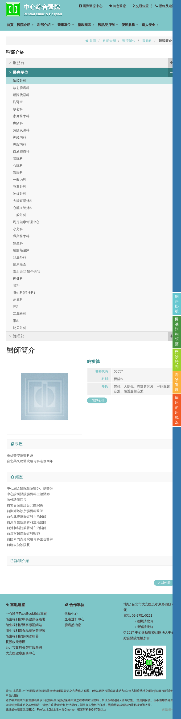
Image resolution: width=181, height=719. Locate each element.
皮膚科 (18, 299)
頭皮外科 (19, 257)
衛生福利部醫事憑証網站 (24, 625)
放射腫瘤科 (21, 88)
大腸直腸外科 (23, 201)
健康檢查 (19, 264)
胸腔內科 (19, 144)
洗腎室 (18, 102)
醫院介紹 (25, 25)
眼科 (16, 321)
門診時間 (177, 359)
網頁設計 (167, 709)
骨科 (16, 285)
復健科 (18, 278)
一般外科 (19, 215)
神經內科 (19, 137)
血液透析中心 (74, 619)
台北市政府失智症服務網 (24, 647)
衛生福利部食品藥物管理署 (25, 630)
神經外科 (19, 194)
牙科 (16, 307)
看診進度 (177, 382)
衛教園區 (86, 25)
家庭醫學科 (21, 116)
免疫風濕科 (21, 130)
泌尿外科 (19, 328)
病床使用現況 (177, 410)
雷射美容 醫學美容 (26, 271)
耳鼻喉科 (19, 314)
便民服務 (130, 25)
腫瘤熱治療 (21, 250)
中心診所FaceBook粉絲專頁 (26, 613)
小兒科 (18, 229)
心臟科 (18, 165)
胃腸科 (147, 41)
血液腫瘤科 (21, 151)
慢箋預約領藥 (177, 331)
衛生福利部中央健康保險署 (25, 619)
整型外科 (19, 187)
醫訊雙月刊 (108, 25)
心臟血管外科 (23, 208)
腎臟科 (18, 158)
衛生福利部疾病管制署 (22, 636)
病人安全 (150, 25)
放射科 (18, 109)
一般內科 (19, 179)
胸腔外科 (19, 81)
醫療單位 (129, 41)
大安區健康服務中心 (20, 653)
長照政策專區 (15, 642)
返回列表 (164, 582)
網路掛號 (177, 303)
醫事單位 (66, 25)
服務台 (92, 63)
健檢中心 (71, 613)
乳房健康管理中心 (26, 222)
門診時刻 (97, 400)
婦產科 (18, 243)
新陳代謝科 (21, 95)
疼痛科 (18, 123)
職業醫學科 (21, 236)
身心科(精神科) (24, 292)
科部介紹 (45, 25)
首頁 (10, 25)
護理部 (92, 336)
